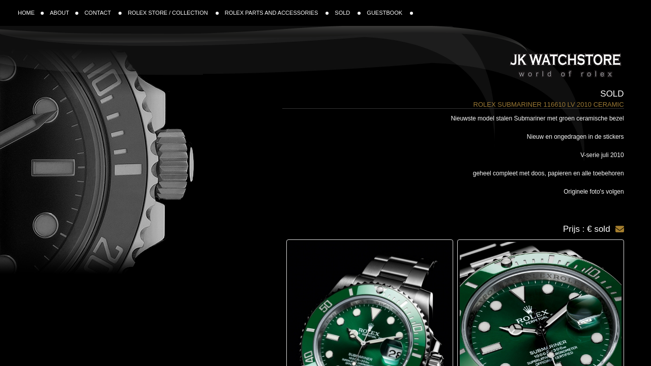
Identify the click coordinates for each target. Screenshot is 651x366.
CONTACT (103, 13)
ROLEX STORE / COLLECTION (173, 13)
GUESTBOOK (390, 13)
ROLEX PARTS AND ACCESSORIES (277, 13)
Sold (612, 94)
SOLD (348, 13)
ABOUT (64, 13)
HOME (31, 13)
